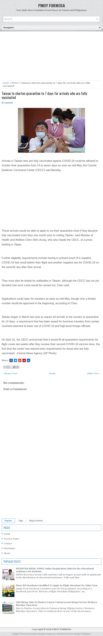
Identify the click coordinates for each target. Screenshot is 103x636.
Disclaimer (9, 548)
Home (6, 83)
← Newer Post (9, 373)
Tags (20, 521)
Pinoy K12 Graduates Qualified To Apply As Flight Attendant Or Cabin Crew (56, 585)
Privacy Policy (11, 539)
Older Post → (94, 373)
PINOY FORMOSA (51, 5)
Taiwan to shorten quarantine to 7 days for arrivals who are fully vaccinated (44, 95)
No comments (7, 102)
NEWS (15, 83)
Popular (8, 521)
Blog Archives (36, 521)
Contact (8, 543)
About (7, 553)
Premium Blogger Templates (42, 634)
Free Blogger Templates (80, 634)
